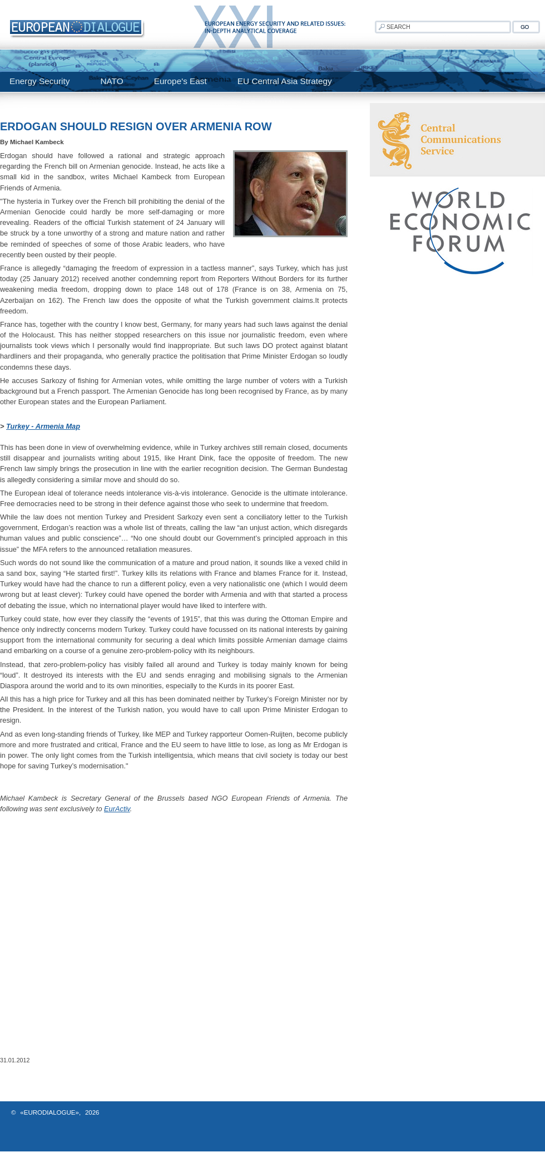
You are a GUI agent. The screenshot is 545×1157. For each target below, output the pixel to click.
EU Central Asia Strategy (284, 81)
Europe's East (180, 81)
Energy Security (39, 81)
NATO (111, 81)
